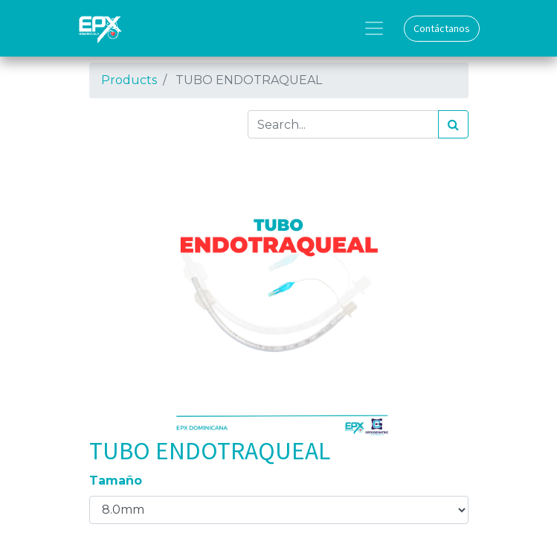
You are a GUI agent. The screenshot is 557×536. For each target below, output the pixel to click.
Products (129, 80)
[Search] (453, 124)
